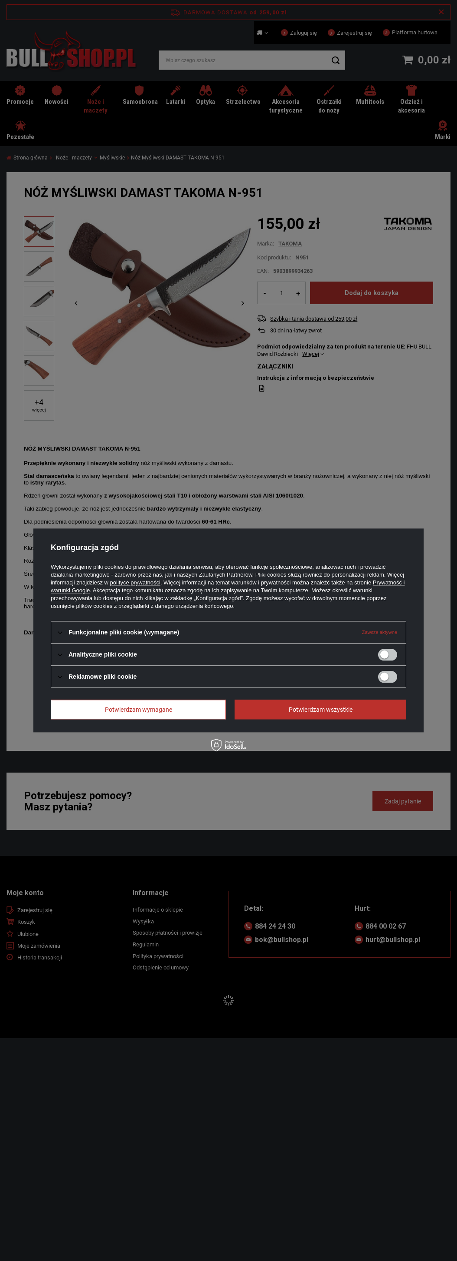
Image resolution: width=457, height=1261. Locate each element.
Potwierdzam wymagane (138, 709)
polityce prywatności (135, 582)
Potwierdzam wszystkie (321, 709)
